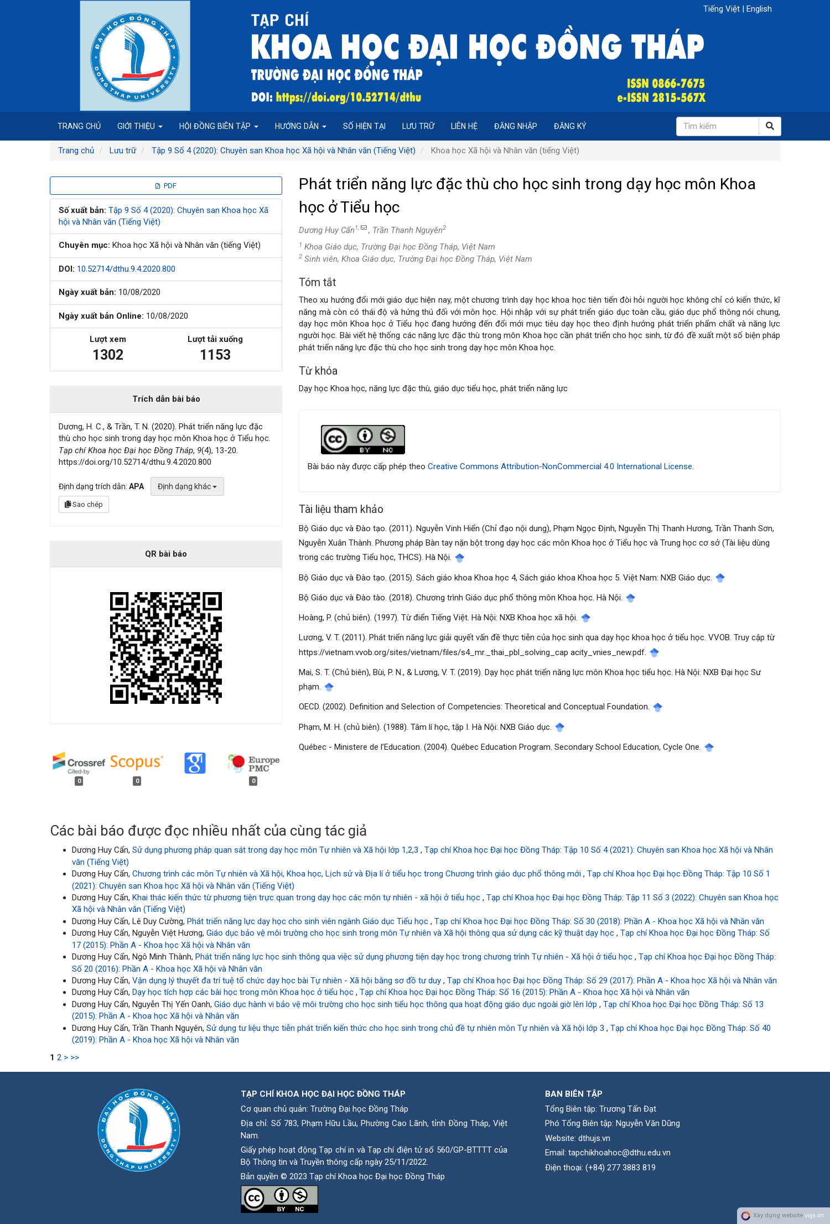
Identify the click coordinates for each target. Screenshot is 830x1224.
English (759, 9)
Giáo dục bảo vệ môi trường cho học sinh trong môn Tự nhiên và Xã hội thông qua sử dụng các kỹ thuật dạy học (411, 933)
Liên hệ (464, 126)
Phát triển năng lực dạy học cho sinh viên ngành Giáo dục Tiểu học (308, 921)
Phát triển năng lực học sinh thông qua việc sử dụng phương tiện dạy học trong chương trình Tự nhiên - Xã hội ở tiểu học (415, 957)
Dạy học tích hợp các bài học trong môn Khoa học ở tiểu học (244, 992)
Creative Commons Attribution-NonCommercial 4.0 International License (560, 466)
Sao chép (84, 504)
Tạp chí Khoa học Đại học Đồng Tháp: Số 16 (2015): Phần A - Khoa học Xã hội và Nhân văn (524, 992)
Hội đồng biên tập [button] (218, 126)
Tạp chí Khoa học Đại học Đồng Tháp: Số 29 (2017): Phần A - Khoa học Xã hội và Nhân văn (612, 981)
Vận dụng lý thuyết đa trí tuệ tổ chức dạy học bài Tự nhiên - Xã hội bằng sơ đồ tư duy (287, 981)
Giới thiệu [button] (140, 126)
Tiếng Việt (722, 9)
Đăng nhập (515, 126)
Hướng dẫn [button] (300, 126)
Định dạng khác (187, 486)
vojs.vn (814, 1215)
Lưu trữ (418, 126)
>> (74, 1057)
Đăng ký (570, 126)
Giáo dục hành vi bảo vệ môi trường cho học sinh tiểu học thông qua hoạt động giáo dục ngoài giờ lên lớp (406, 1004)
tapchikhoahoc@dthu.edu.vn (619, 1153)
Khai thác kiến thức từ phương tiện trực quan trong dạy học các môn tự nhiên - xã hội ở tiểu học (307, 898)
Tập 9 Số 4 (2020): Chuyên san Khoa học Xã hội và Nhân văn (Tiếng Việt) (284, 150)
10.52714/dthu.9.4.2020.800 (126, 269)
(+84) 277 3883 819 (620, 1168)
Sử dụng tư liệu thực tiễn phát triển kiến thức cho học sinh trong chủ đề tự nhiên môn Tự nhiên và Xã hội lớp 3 (406, 1028)
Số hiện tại (364, 126)
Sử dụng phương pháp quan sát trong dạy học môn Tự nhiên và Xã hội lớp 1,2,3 (276, 850)
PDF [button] (166, 185)
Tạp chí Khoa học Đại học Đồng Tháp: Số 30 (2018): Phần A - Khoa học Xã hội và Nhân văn (599, 921)
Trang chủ (79, 126)
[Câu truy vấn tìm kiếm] (717, 126)
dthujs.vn (594, 1138)
